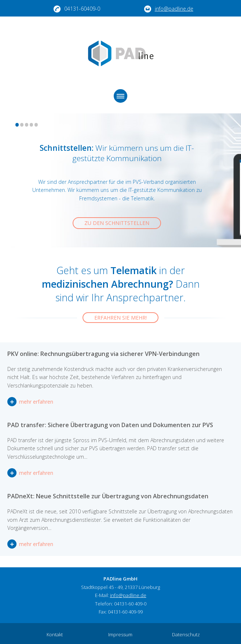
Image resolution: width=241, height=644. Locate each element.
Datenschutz (186, 634)
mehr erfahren (12, 401)
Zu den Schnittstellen (116, 222)
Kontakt (55, 634)
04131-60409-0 (77, 8)
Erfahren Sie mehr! (120, 317)
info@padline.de (168, 8)
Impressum (120, 634)
